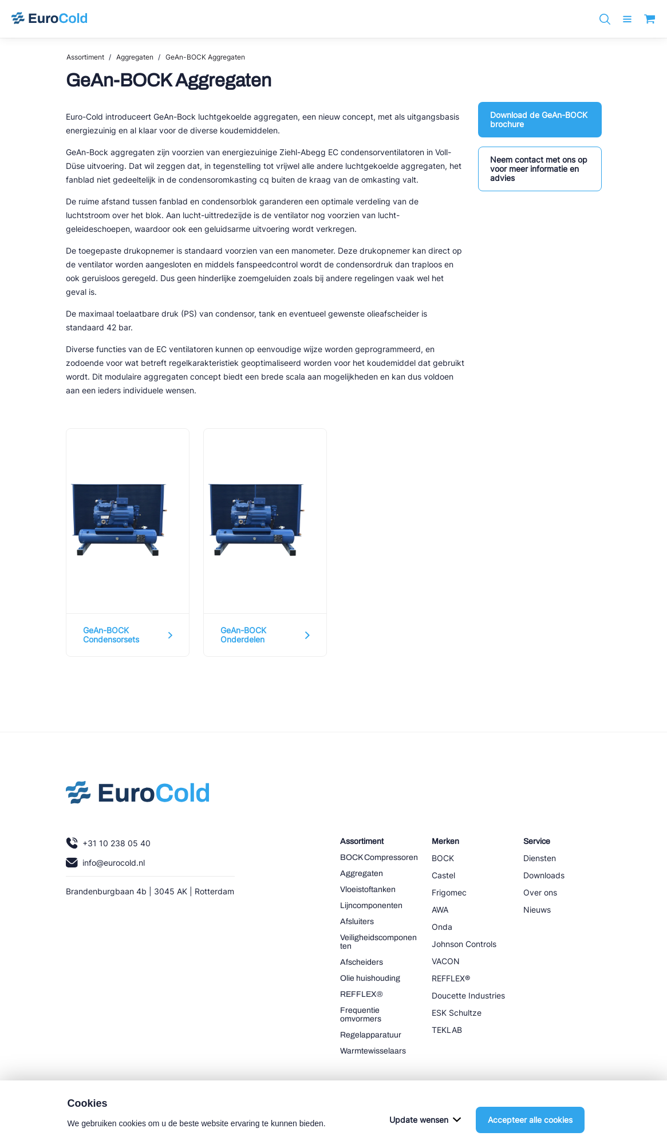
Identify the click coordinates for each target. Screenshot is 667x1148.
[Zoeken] (605, 19)
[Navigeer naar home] (49, 18)
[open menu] (627, 19)
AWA (440, 909)
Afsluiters (357, 921)
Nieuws (537, 909)
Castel (443, 875)
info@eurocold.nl (105, 863)
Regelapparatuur (370, 1035)
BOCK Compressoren (379, 857)
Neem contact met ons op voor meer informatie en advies (538, 169)
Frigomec (449, 892)
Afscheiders (361, 962)
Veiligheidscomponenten (378, 941)
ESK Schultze (456, 1012)
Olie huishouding (370, 978)
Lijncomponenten (371, 905)
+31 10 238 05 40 (108, 843)
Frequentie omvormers (360, 1014)
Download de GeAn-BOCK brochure (538, 119)
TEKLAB (447, 1030)
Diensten (539, 858)
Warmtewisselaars (373, 1051)
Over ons (540, 892)
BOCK (443, 858)
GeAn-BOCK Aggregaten (205, 57)
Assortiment (85, 57)
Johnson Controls (464, 944)
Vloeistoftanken (368, 889)
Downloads (544, 875)
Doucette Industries (468, 995)
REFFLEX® (361, 994)
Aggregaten (134, 57)
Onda (442, 927)
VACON (446, 961)
